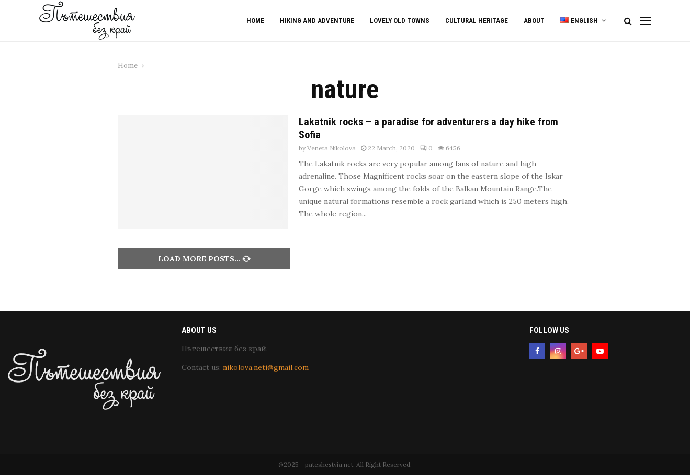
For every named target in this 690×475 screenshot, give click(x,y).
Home (255, 21)
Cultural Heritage (476, 21)
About (534, 21)
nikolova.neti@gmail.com (266, 367)
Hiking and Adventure (317, 21)
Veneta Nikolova (331, 148)
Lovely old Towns (399, 21)
